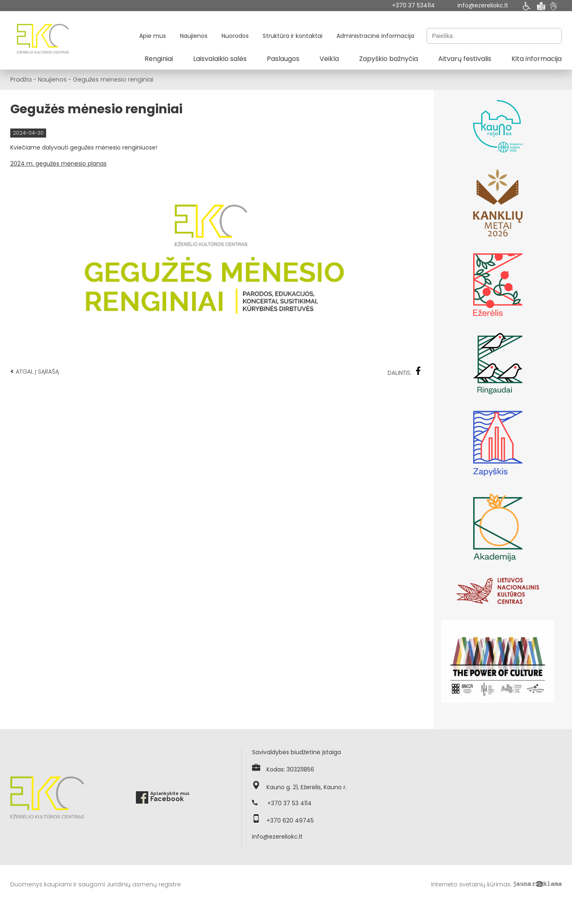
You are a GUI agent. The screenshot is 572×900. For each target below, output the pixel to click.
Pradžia (21, 79)
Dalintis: (404, 372)
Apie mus (152, 36)
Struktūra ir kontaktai (292, 36)
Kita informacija (536, 58)
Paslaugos (283, 58)
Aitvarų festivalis (464, 58)
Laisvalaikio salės (220, 58)
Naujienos (194, 36)
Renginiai (159, 58)
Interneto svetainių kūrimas (471, 884)
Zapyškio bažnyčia (388, 58)
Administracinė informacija (375, 36)
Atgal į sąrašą (34, 371)
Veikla (329, 58)
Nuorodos (235, 36)
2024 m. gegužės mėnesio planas (58, 163)
